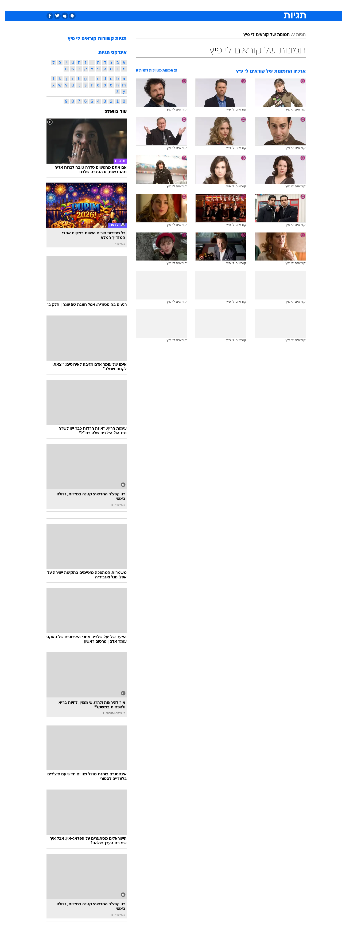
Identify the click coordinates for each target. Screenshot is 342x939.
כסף (198, 5)
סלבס (213, 5)
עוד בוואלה (110, 112)
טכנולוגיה (130, 5)
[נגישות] (7, 5)
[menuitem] (262, 5)
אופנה (110, 5)
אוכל (184, 5)
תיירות (149, 5)
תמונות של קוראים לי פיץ (261, 35)
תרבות (230, 5)
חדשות (265, 5)
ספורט (247, 5)
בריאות (168, 5)
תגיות (296, 35)
